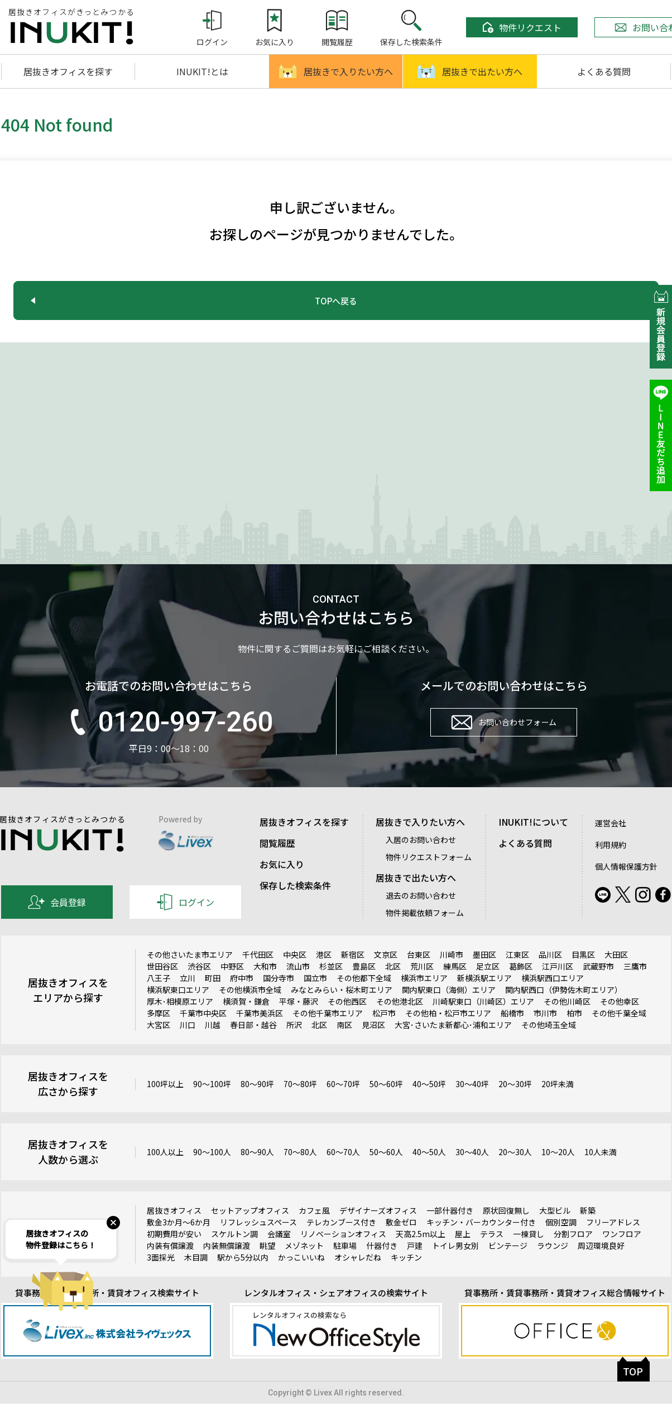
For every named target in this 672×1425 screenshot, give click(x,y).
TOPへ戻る (336, 301)
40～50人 (429, 1173)
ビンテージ (507, 1267)
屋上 (463, 1255)
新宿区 (352, 976)
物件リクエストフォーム (429, 878)
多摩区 (158, 1034)
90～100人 (212, 1173)
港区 (324, 976)
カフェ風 (314, 1232)
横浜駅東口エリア (178, 1011)
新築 (588, 1232)
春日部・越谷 (253, 1046)
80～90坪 (257, 1105)
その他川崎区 (567, 1023)
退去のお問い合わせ (421, 917)
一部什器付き (449, 1232)
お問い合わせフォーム (504, 749)
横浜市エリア (424, 999)
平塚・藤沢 (298, 1023)
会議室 (279, 1255)
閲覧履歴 (277, 864)
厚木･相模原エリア (180, 1023)
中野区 (232, 987)
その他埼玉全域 (548, 1046)
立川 (187, 999)
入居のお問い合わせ (421, 861)
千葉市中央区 (203, 1034)
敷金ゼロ (401, 1243)
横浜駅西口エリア (552, 999)
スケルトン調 (234, 1255)
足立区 (488, 987)
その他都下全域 (364, 999)
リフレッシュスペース (258, 1243)
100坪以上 (165, 1105)
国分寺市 (278, 999)
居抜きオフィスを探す (68, 71)
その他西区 (347, 1023)
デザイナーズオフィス (378, 1232)
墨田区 (484, 976)
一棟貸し (528, 1255)
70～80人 (300, 1173)
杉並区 (331, 987)
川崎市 (451, 976)
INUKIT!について (533, 843)
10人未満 (600, 1173)
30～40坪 (472, 1105)
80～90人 (257, 1173)
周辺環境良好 (601, 1267)
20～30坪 (515, 1105)
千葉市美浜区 (259, 1034)
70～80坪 (300, 1105)
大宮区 (158, 1046)
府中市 (241, 999)
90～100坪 (212, 1105)
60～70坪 (343, 1105)
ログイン (185, 923)
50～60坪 (386, 1105)
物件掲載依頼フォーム (425, 934)
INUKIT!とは (202, 71)
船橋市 (512, 1034)
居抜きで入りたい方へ (336, 71)
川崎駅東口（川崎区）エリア (483, 1023)
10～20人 (558, 1173)
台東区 (418, 976)
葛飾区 (520, 987)
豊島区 (364, 987)
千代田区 (257, 976)
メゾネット (304, 1267)
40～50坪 (429, 1105)
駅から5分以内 (242, 1279)
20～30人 (515, 1173)
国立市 (315, 999)
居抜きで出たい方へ (469, 71)
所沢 (294, 1046)
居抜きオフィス (174, 1232)
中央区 (294, 976)
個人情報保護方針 (626, 888)
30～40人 (472, 1173)
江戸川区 (557, 987)
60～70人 (343, 1173)
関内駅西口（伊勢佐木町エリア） (563, 1011)
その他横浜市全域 (250, 1011)
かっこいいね (301, 1279)
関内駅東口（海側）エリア (449, 1011)
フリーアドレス (613, 1243)
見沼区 (373, 1046)
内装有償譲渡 (170, 1267)
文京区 (385, 976)
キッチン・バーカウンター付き (481, 1243)
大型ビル (554, 1232)
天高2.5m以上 (420, 1255)
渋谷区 (199, 987)
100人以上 (165, 1173)
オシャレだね (357, 1279)
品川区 (550, 976)
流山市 (298, 987)
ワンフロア (621, 1255)
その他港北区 (399, 1023)
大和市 (265, 987)
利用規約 (610, 866)
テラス (491, 1255)
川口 (187, 1046)
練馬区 (455, 987)
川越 (212, 1046)
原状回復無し (506, 1232)
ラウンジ (552, 1267)
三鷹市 (635, 987)
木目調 (196, 1279)
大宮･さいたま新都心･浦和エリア (453, 1046)
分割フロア (573, 1255)
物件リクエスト (522, 27)
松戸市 (384, 1034)
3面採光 (161, 1279)
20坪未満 (557, 1105)
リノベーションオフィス (343, 1255)
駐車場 (345, 1267)
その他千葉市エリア (327, 1034)
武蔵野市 (598, 987)
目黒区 (583, 976)
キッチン (406, 1279)
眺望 (267, 1267)
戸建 (415, 1267)
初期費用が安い (174, 1255)
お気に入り (282, 886)
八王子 (158, 999)
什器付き (381, 1267)
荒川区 (422, 987)
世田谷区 (162, 987)
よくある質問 (604, 71)
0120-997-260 (168, 744)
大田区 (616, 976)
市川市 (545, 1034)
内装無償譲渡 (226, 1267)
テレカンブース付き (341, 1243)
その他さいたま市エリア (190, 976)
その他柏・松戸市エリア (448, 1034)
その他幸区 (619, 1023)
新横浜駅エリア (484, 999)
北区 (393, 987)
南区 (344, 1046)
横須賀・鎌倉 (246, 1023)
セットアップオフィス (250, 1232)
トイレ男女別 (455, 1267)
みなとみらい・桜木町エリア (341, 1011)
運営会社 (610, 844)
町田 (212, 999)
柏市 (574, 1034)
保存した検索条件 (295, 907)
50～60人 (386, 1173)
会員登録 (57, 923)
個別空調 (561, 1243)
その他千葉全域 (619, 1034)
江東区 (517, 976)
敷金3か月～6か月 (178, 1243)
